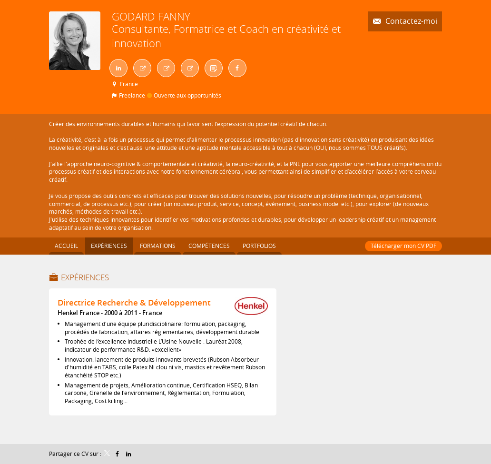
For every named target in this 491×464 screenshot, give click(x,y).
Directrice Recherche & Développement (134, 302)
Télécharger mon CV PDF (403, 245)
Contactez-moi (410, 21)
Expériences (85, 277)
